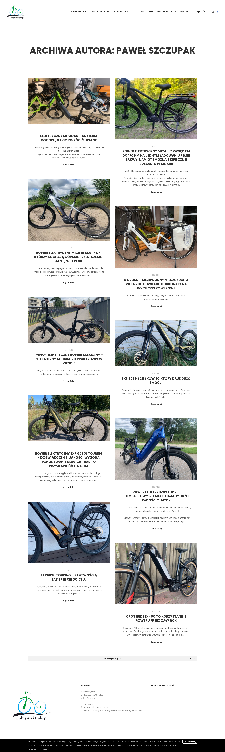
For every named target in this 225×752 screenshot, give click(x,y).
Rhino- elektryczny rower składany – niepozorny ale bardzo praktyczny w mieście (69, 359)
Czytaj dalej (68, 165)
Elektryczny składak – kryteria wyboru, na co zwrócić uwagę (68, 138)
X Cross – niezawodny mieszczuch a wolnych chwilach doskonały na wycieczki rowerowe (156, 284)
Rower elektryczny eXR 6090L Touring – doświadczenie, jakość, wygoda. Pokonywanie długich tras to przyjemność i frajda (69, 459)
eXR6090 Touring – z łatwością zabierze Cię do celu (69, 577)
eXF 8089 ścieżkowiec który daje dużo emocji (156, 380)
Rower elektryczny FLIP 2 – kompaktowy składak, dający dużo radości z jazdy (156, 496)
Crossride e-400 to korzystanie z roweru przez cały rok (156, 618)
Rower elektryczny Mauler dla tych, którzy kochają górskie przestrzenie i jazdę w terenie (69, 257)
